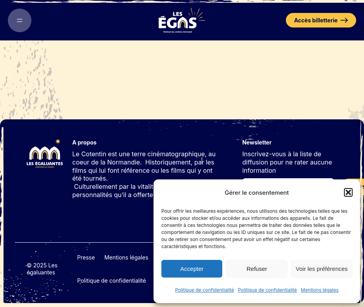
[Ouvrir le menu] (19, 20)
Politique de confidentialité (204, 290)
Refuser (257, 268)
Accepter (191, 268)
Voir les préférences (322, 268)
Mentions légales (319, 290)
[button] (348, 192)
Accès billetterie (321, 20)
